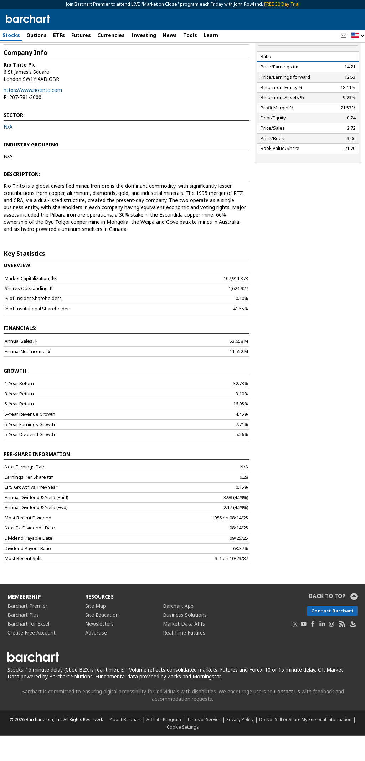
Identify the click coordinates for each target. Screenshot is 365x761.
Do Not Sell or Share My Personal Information (305, 744)
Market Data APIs (184, 649)
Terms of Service (204, 744)
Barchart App (178, 631)
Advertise (96, 657)
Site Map (95, 631)
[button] (358, 35)
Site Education (102, 640)
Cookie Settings (183, 752)
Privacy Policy (239, 744)
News (170, 35)
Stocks (11, 35)
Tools (190, 35)
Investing (143, 35)
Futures (81, 35)
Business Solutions (185, 640)
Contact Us (287, 716)
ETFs (59, 35)
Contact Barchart (332, 636)
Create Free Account (31, 657)
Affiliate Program (163, 744)
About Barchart (125, 744)
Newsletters (99, 649)
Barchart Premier (27, 631)
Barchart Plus (23, 640)
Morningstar (206, 701)
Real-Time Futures (184, 657)
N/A (8, 152)
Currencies (111, 35)
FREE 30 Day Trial (281, 4)
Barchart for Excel (28, 649)
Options (36, 35)
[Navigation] (65, 61)
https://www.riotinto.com (33, 115)
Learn (211, 35)
